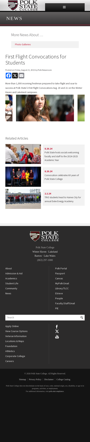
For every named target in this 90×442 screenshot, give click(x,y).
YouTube (57, 336)
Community (11, 288)
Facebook (57, 326)
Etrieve (59, 293)
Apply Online (12, 326)
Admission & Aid (13, 273)
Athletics (10, 351)
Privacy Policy (35, 379)
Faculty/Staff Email (65, 303)
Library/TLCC (62, 288)
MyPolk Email (62, 283)
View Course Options (16, 331)
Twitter (57, 331)
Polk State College (22, 5)
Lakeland (53, 251)
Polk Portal (61, 268)
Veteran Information (16, 336)
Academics (11, 278)
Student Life (11, 283)
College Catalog (63, 379)
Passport (60, 273)
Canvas (59, 278)
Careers (9, 361)
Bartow (38, 256)
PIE (56, 308)
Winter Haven (39, 251)
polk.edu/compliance (56, 391)
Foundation (11, 346)
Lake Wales (49, 256)
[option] (45, 108)
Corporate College (15, 356)
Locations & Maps (14, 341)
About (8, 268)
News (14, 18)
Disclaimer (48, 379)
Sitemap (22, 379)
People (59, 298)
